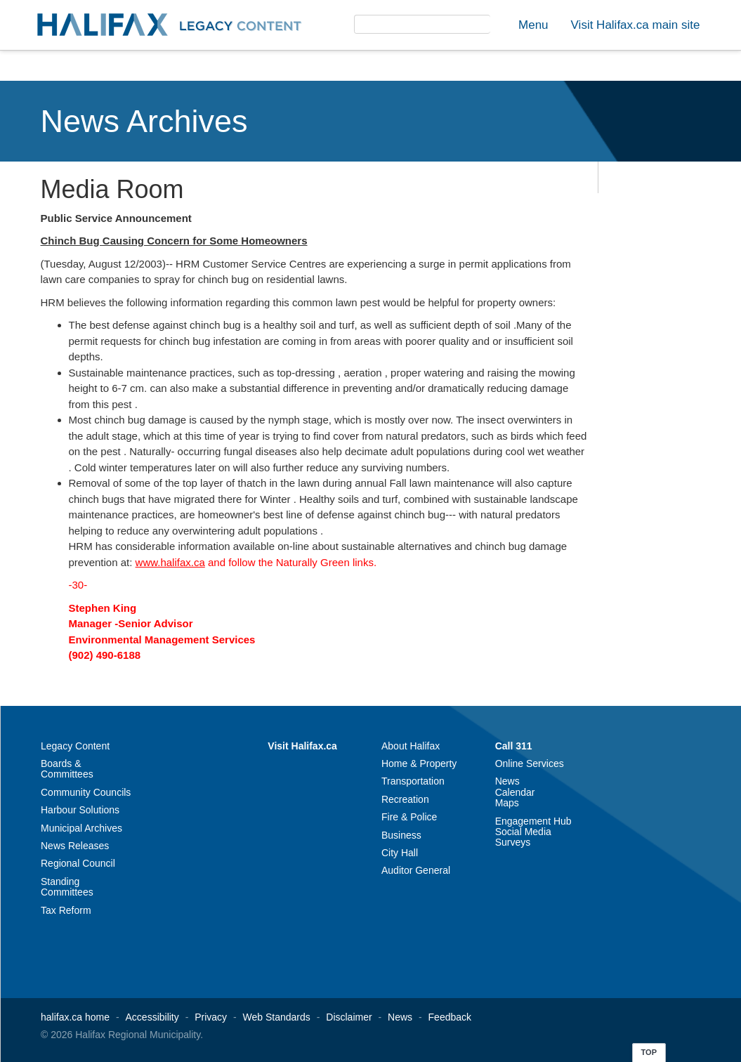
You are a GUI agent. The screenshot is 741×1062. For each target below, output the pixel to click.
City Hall (399, 852)
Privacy (211, 1017)
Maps (507, 802)
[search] (406, 32)
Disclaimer (349, 1017)
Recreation (405, 799)
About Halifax (410, 746)
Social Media (523, 831)
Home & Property (419, 763)
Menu (533, 25)
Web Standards (276, 1017)
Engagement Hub (533, 821)
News (507, 781)
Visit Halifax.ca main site (635, 25)
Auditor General (415, 870)
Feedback (449, 1017)
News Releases (75, 845)
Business (401, 835)
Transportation (413, 781)
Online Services (529, 763)
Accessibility (152, 1017)
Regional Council (78, 863)
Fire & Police (409, 816)
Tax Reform (66, 910)
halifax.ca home (75, 1017)
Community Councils (86, 792)
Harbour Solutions (80, 809)
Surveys (513, 842)
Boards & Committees (67, 769)
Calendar (515, 792)
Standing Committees (67, 887)
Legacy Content (75, 746)
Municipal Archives (81, 828)
